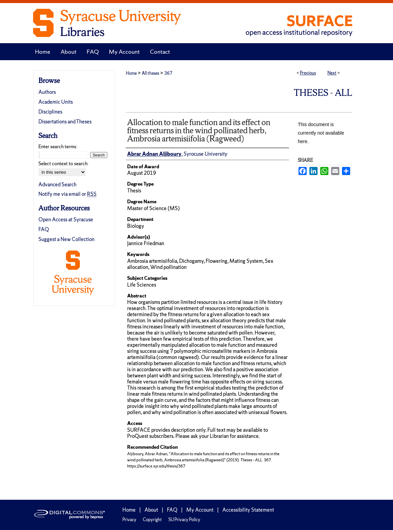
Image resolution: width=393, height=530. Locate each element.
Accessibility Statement (248, 509)
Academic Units (55, 101)
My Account (199, 509)
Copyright (152, 520)
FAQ (43, 229)
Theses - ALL (323, 93)
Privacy (129, 520)
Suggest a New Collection (66, 239)
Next (332, 73)
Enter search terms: (57, 146)
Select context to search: (63, 163)
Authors (47, 92)
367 (168, 73)
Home (131, 73)
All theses (150, 73)
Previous (308, 73)
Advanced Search (57, 184)
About (151, 509)
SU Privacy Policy (184, 520)
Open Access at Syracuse (65, 219)
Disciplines (50, 111)
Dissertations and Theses (64, 121)
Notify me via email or (67, 194)
